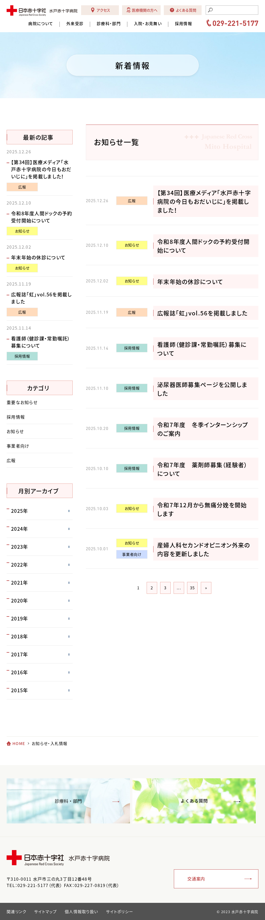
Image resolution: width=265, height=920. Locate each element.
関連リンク (16, 911)
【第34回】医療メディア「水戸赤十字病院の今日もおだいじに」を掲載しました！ (204, 201)
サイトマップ (45, 911)
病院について (40, 23)
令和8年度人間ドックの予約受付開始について (41, 217)
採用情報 (183, 23)
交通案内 (196, 878)
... (179, 588)
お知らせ (132, 245)
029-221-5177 (235, 22)
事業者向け (131, 554)
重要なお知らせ (22, 402)
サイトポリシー (119, 911)
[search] (235, 10)
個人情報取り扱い (81, 911)
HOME (18, 743)
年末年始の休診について (190, 281)
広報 (132, 200)
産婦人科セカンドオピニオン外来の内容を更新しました (203, 549)
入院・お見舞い (148, 23)
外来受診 (74, 23)
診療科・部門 (109, 23)
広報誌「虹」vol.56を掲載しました (202, 313)
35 (192, 588)
